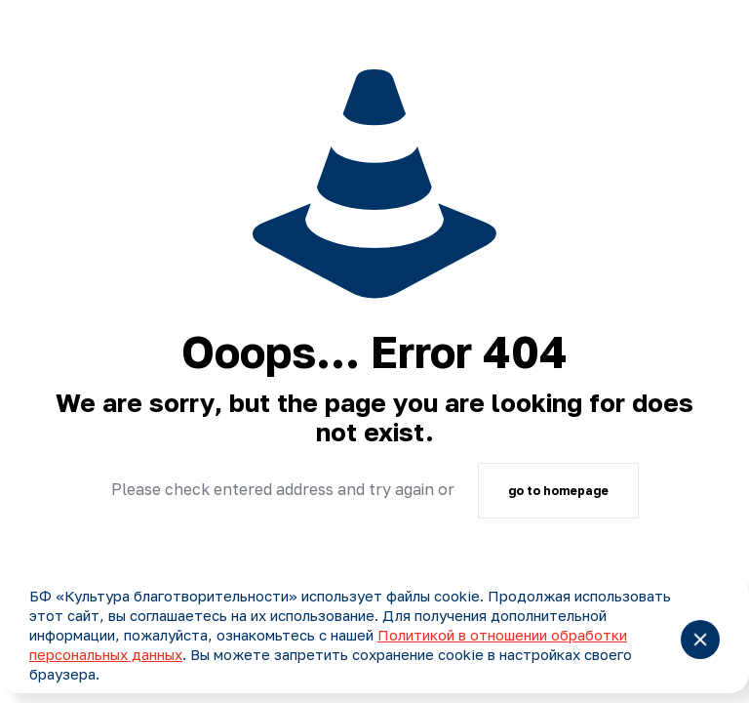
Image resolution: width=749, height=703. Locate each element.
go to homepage (558, 490)
